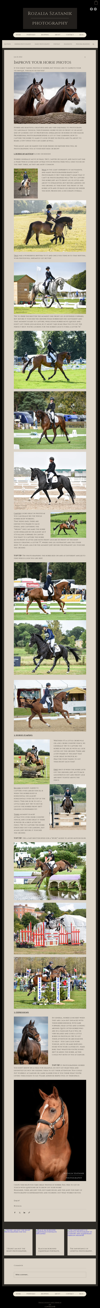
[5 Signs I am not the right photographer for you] (18, 1237)
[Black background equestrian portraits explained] (50, 1237)
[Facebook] (91, 9)
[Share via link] (29, 1212)
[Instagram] (95, 9)
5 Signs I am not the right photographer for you (16, 1250)
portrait (57, 44)
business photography (23, 44)
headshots (68, 44)
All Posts (7, 44)
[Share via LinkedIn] (24, 1212)
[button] (96, 2)
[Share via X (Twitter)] (20, 1212)
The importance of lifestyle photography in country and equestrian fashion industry (81, 1250)
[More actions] (85, 57)
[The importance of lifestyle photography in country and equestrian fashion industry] (82, 1237)
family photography (42, 44)
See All (93, 1226)
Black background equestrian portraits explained (48, 1250)
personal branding (83, 44)
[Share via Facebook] (15, 1212)
